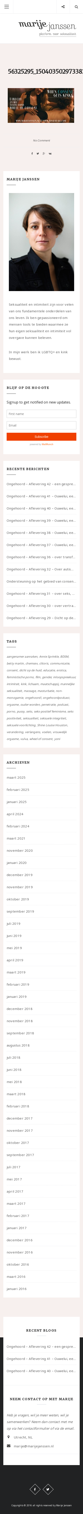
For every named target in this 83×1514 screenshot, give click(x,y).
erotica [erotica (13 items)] (61, 670)
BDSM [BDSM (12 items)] (64, 657)
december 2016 (20, 1240)
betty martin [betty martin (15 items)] (15, 663)
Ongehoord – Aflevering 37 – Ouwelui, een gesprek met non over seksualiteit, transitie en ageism (41, 545)
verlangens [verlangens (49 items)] (32, 732)
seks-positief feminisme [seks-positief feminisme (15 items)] (50, 711)
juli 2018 (13, 1057)
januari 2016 (17, 1288)
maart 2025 (16, 777)
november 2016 (20, 1252)
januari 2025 (17, 801)
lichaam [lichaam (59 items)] (33, 684)
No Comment (41, 140)
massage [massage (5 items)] (30, 691)
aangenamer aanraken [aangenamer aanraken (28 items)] (22, 657)
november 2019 (20, 887)
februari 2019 (18, 984)
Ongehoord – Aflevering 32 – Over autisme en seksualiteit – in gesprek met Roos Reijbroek (41, 569)
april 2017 (15, 1191)
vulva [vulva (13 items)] (24, 739)
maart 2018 (16, 1094)
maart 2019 (16, 972)
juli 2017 (13, 1167)
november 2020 (20, 850)
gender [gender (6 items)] (46, 677)
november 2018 (20, 1021)
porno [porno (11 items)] (11, 711)
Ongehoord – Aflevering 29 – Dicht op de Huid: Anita (41, 618)
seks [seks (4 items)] (29, 711)
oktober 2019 (18, 899)
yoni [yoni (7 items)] (57, 739)
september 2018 (20, 1033)
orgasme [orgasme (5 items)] (13, 705)
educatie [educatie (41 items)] (49, 670)
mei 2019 (14, 948)
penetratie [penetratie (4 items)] (48, 705)
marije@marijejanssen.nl (34, 1446)
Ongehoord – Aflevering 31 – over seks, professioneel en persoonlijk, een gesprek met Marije (41, 593)
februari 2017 (18, 1215)
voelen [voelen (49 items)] (46, 732)
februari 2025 (18, 789)
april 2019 (15, 960)
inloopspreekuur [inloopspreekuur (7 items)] (64, 677)
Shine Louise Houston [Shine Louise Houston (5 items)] (52, 725)
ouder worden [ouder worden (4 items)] (30, 705)
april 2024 (15, 814)
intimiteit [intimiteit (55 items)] (13, 684)
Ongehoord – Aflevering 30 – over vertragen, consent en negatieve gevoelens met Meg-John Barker (41, 605)
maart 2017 (16, 1203)
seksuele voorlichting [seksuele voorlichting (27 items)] (21, 725)
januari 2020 (17, 862)
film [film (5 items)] (38, 677)
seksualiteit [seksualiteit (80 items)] (30, 718)
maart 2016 (16, 1276)
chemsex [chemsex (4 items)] (31, 663)
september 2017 (20, 1155)
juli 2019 (13, 923)
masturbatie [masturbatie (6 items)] (45, 691)
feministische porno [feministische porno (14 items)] (20, 677)
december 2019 (20, 875)
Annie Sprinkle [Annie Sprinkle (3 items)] (49, 657)
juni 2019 (14, 935)
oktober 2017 (18, 1142)
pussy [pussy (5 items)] (21, 711)
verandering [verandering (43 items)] (15, 732)
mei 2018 (14, 1081)
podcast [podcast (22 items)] (62, 705)
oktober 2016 (18, 1264)
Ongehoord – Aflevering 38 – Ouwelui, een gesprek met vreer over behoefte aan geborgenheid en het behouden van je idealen (41, 532)
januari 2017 (17, 1228)
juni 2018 (14, 1069)
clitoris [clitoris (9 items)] (43, 663)
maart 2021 (16, 838)
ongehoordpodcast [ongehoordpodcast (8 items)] (56, 698)
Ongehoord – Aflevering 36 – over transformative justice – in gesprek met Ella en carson (41, 557)
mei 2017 (14, 1179)
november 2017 (20, 1130)
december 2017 (20, 1118)
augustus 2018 (18, 1045)
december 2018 (20, 1008)
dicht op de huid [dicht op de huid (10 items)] (30, 670)
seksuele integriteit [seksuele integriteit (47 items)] (53, 718)
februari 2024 (18, 826)
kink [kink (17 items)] (24, 684)
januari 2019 (17, 996)
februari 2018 (18, 1106)
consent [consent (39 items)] (12, 670)
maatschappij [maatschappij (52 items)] (49, 684)
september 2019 (20, 911)
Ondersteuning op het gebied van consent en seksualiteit (41, 581)
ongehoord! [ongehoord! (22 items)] (33, 698)
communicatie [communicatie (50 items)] (59, 663)
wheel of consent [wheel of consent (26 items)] (41, 739)
